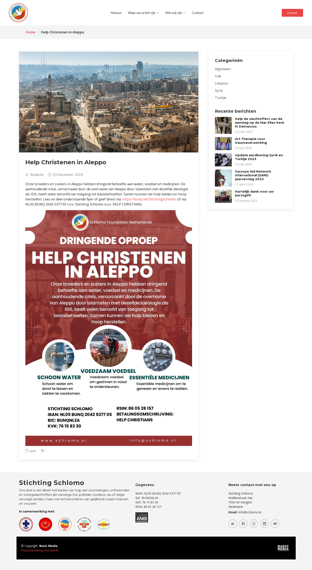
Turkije (220, 97)
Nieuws (116, 13)
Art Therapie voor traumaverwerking (251, 141)
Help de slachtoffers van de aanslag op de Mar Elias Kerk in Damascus (259, 122)
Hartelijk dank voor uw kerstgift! (254, 193)
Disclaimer (51, 550)
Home (31, 32)
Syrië (33, 451)
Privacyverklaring (32, 550)
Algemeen (223, 69)
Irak (218, 76)
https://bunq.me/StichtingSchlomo (149, 199)
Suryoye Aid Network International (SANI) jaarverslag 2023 (253, 175)
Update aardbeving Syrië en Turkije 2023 (259, 157)
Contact (198, 13)
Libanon (221, 83)
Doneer (292, 13)
